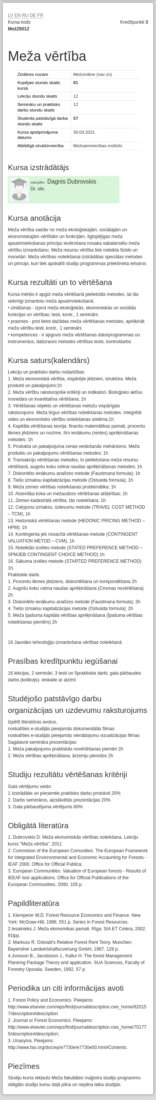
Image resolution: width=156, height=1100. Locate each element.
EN (17, 15)
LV (10, 15)
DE (33, 15)
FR (40, 15)
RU (25, 15)
